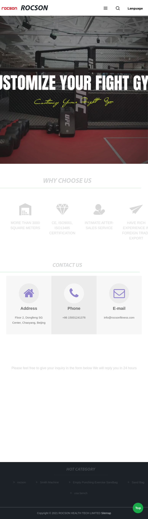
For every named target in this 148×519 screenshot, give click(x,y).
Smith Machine (49, 482)
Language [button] (135, 8)
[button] (105, 8)
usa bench (81, 493)
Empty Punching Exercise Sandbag (95, 482)
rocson (22, 482)
